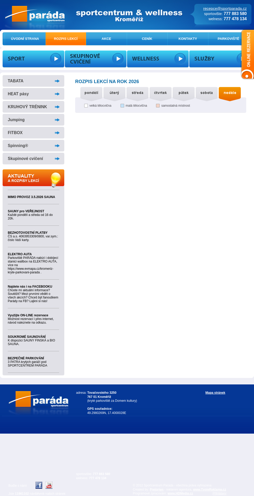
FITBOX (15, 132)
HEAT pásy (18, 94)
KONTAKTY (188, 39)
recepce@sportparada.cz (225, 8)
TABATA (16, 81)
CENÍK (147, 39)
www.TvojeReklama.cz (209, 489)
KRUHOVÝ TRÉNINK (27, 107)
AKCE (106, 39)
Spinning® (18, 145)
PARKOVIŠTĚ (228, 39)
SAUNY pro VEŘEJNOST (26, 211)
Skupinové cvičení (25, 158)
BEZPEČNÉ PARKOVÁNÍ (26, 358)
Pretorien (157, 489)
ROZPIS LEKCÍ (65, 39)
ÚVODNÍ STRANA (25, 39)
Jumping (16, 120)
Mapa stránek (215, 393)
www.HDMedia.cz (180, 493)
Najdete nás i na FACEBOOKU (30, 286)
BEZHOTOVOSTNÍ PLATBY (28, 233)
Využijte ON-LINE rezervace (28, 315)
